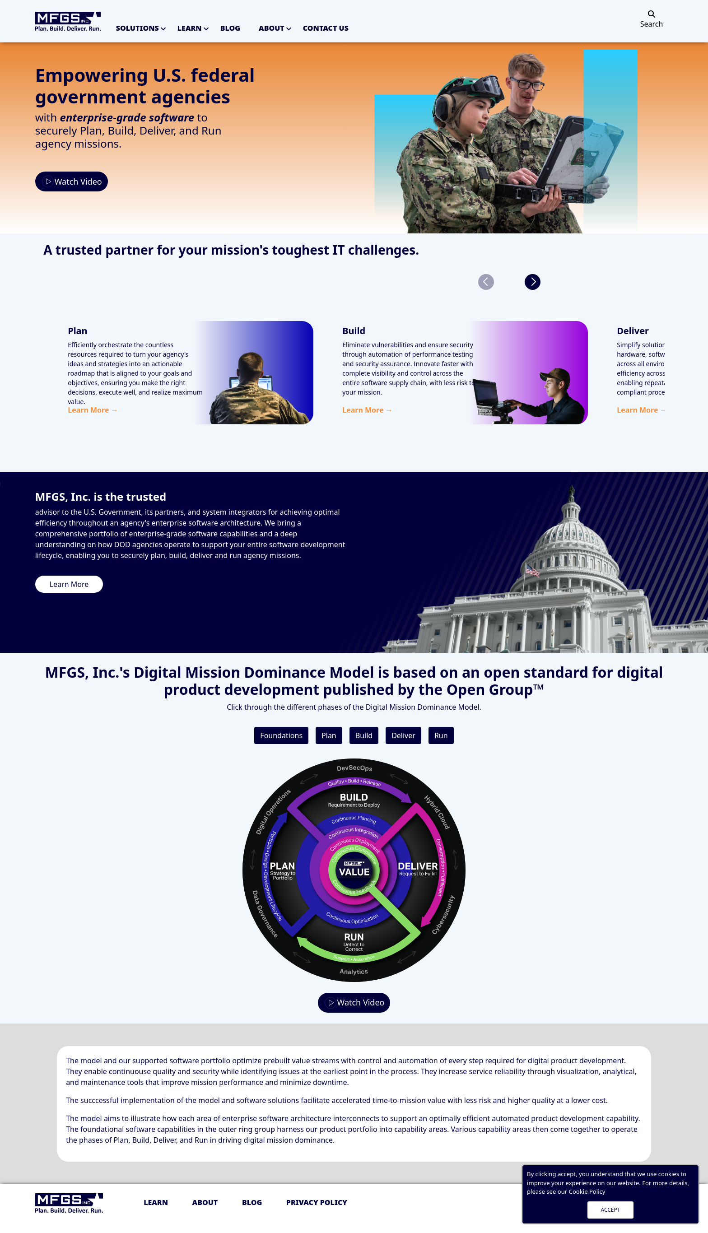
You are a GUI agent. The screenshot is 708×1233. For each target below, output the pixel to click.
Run (441, 735)
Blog (230, 28)
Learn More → (93, 410)
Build (364, 735)
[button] (532, 282)
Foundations (281, 735)
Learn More (69, 584)
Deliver (403, 735)
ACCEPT (610, 1210)
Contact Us (326, 28)
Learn (189, 28)
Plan (328, 735)
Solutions (137, 28)
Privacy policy (316, 1202)
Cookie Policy (587, 1191)
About (271, 28)
